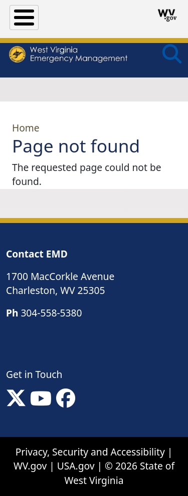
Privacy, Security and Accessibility (90, 451)
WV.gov (30, 465)
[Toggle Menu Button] (24, 17)
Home (26, 127)
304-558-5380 (51, 313)
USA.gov (76, 465)
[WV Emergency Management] (68, 56)
